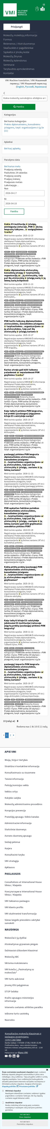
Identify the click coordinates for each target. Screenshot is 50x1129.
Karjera (8, 848)
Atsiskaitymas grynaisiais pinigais (21, 944)
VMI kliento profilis (14, 907)
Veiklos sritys (11, 791)
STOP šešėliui (11, 991)
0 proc (12, 300)
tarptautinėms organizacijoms (31, 303)
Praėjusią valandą (13, 169)
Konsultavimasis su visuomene (20, 772)
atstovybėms (9, 305)
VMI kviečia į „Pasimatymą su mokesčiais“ (19, 971)
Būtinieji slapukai (11, 1091)
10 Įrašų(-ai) (10, 721)
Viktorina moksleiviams (16, 963)
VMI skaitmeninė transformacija (21, 913)
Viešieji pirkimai (12, 842)
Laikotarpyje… (11, 185)
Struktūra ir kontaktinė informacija (22, 766)
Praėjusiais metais (13, 182)
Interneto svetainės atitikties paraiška (24, 1007)
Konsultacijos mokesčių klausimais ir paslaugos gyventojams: (23, 1035)
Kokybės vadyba (13, 798)
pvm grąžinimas (21, 252)
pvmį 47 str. (32, 252)
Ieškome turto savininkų (17, 1013)
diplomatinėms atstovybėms (34, 300)
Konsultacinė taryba (15, 854)
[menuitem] (20, 35)
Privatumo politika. (27, 1086)
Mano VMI (23, 1052)
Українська (40, 86)
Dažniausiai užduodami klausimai (21, 950)
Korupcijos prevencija (15, 810)
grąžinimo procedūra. (12, 256)
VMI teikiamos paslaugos (17, 901)
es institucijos (9, 254)
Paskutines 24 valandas (15, 172)
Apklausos (10, 867)
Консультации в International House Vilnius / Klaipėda (23, 893)
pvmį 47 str (19, 300)
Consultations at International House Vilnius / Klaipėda (23, 884)
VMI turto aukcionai (14, 979)
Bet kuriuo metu (12, 166)
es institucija (29, 648)
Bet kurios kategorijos (15, 121)
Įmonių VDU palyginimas (17, 985)
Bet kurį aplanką (12, 148)
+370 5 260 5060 (13, 1040)
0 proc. (7, 252)
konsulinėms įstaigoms (12, 303)
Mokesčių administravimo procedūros (23, 804)
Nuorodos (10, 1020)
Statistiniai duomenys (15, 829)
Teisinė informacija (14, 779)
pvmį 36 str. (19, 704)
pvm (12, 252)
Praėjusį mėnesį (12, 179)
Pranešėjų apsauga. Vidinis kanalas (22, 817)
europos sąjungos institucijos (25, 254)
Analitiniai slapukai (12, 1102)
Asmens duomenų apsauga (18, 836)
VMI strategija (12, 861)
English (20, 86)
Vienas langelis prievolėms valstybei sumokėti (22, 921)
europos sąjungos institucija (14, 650)
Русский (29, 86)
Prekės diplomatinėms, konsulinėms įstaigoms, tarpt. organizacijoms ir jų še (24, 127)
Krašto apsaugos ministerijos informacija (19, 999)
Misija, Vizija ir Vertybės (16, 760)
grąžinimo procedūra (34, 305)
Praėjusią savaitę (12, 176)
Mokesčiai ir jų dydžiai (15, 938)
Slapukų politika (9, 1086)
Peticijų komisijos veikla (17, 785)
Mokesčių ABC (12, 957)
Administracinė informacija (18, 823)
